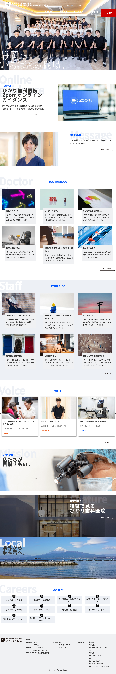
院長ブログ (62, 647)
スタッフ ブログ (64, 645)
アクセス (36, 645)
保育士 (91, 658)
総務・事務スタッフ (42, 609)
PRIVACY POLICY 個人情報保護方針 (37, 653)
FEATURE (78, 13)
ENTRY (108, 12)
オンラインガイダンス (97, 609)
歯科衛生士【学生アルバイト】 (69, 600)
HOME (28, 639)
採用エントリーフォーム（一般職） (41, 619)
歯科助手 (91, 653)
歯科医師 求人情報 (14, 600)
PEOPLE (63, 13)
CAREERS (93, 13)
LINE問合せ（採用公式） (40, 650)
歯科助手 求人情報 (14, 609)
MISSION (48, 13)
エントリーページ (38, 647)
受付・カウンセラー (95, 650)
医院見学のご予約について (14, 619)
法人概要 (36, 642)
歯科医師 (91, 642)
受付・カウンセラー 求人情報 (97, 600)
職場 (60, 642)
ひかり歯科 (24, 4)
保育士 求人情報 (69, 609)
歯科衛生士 (92, 645)
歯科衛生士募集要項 (42, 600)
